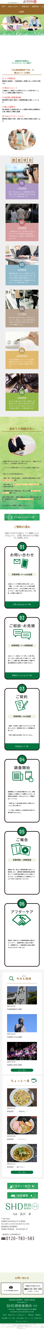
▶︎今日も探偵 (20, 1318)
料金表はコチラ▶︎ (22, 746)
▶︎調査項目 (31, 1315)
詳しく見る (22, 1070)
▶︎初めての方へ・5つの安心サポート (17, 1315)
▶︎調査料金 (38, 1315)
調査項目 (25, 6)
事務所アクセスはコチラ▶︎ (22, 675)
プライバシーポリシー (34, 1326)
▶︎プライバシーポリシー (22, 1321)
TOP (3, 6)
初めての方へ (13, 6)
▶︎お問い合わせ (38, 1318)
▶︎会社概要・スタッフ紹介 (8, 1318)
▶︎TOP (4, 1315)
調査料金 (35, 6)
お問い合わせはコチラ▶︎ (22, 604)
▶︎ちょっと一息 (29, 1318)
